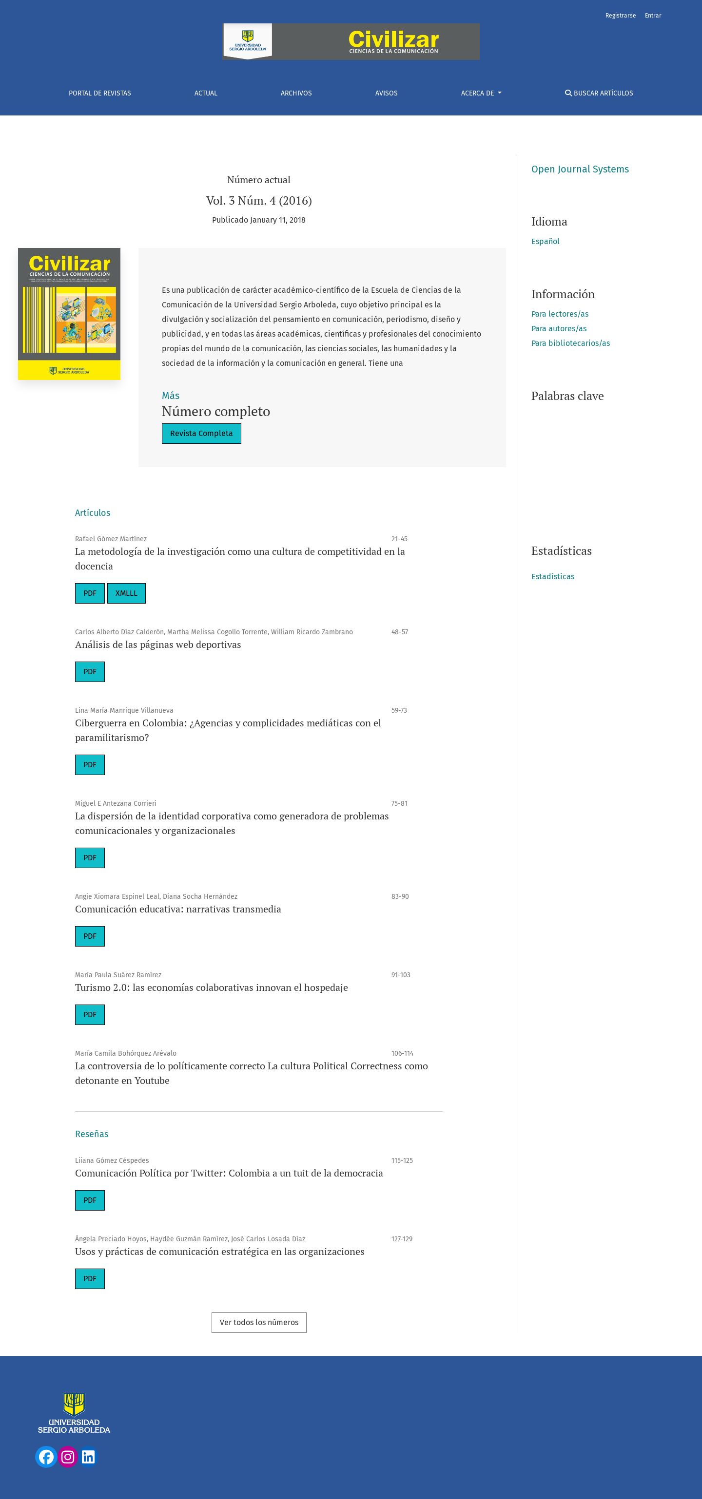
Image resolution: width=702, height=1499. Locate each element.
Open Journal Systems (580, 169)
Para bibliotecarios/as (570, 343)
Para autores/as (558, 328)
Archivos (296, 93)
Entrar (653, 15)
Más (170, 395)
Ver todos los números (259, 1322)
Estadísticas (552, 576)
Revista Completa (201, 433)
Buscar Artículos (599, 93)
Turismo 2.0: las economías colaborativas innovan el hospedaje (211, 987)
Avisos (386, 93)
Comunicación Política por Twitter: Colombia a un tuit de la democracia (229, 1172)
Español (545, 241)
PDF (90, 593)
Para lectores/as (559, 314)
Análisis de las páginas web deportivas (158, 644)
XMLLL (126, 593)
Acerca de (478, 93)
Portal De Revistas (100, 93)
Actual (206, 93)
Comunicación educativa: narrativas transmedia (178, 908)
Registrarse (620, 15)
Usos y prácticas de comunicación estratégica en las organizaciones (220, 1251)
